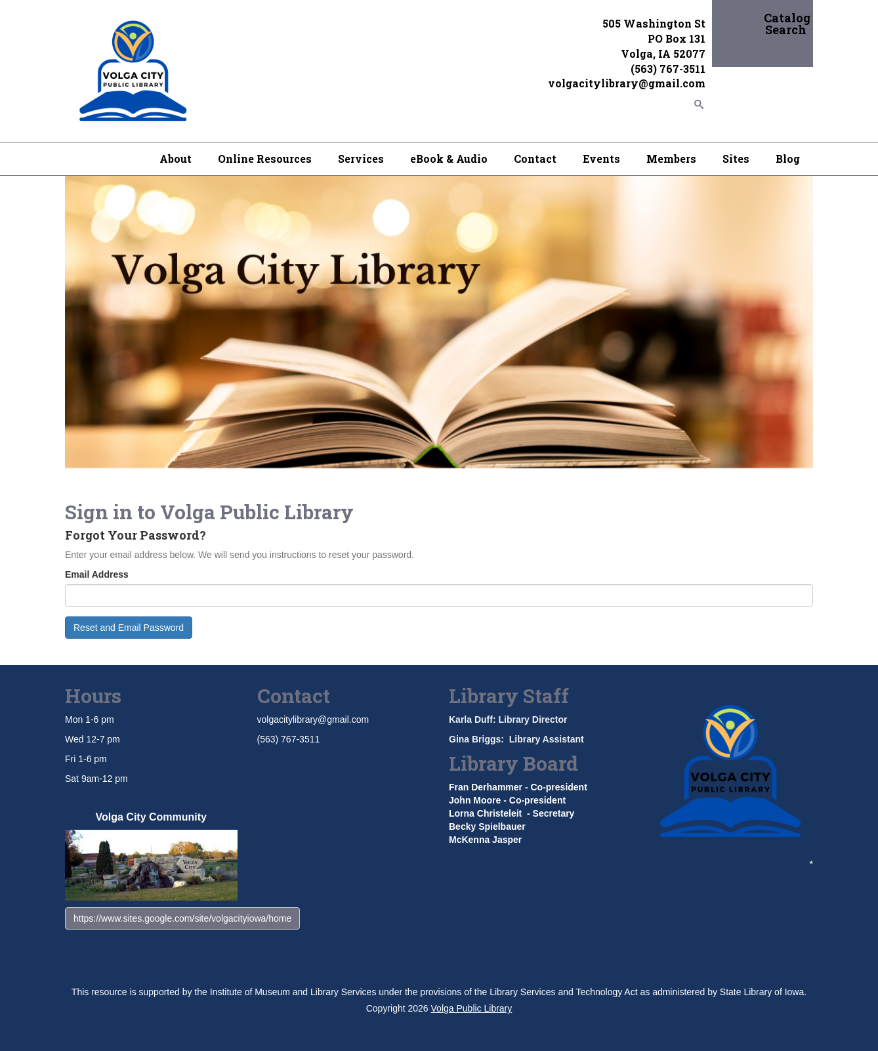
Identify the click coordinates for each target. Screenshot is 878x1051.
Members (671, 158)
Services (361, 158)
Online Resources (265, 158)
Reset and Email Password (128, 627)
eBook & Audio (449, 158)
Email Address (97, 574)
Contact (535, 158)
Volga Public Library (471, 1008)
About (175, 158)
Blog (788, 158)
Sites (735, 158)
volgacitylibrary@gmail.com (313, 719)
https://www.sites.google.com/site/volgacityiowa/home (182, 918)
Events (601, 158)
